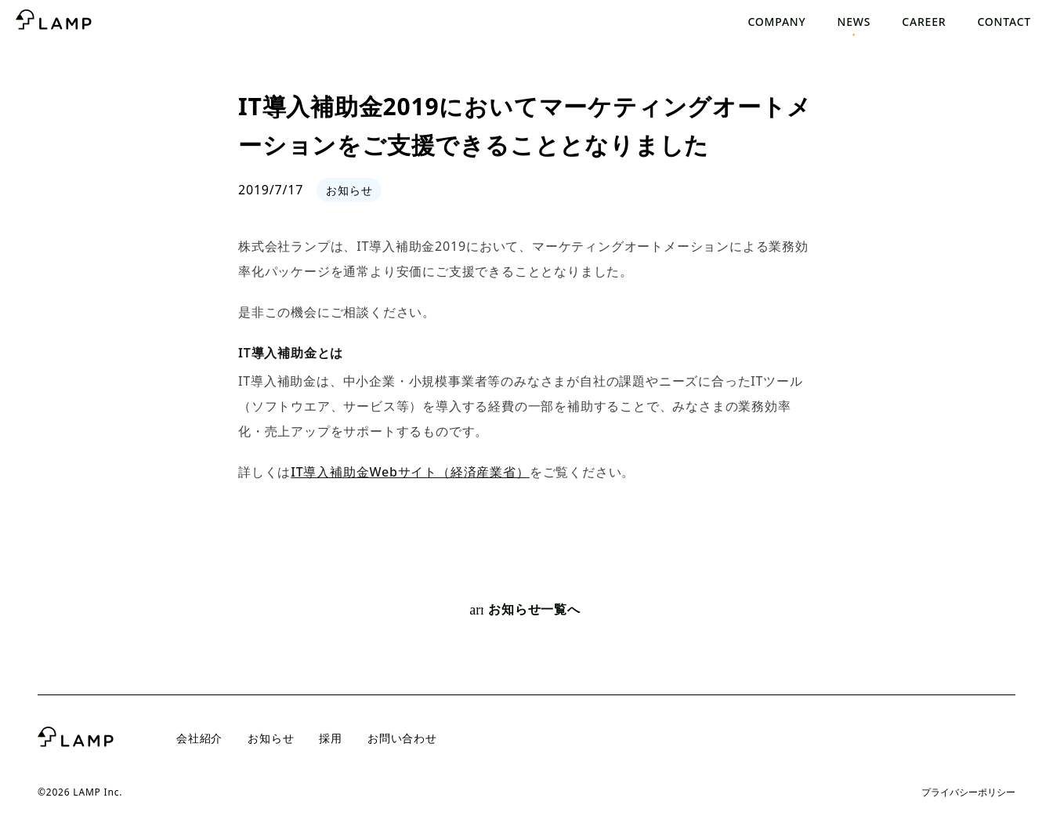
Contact (1004, 21)
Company (776, 21)
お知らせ (271, 738)
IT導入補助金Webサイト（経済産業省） (410, 471)
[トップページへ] (54, 21)
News (854, 21)
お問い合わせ (402, 738)
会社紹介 (199, 738)
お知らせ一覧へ (525, 609)
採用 (330, 738)
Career (924, 21)
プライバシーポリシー (968, 792)
